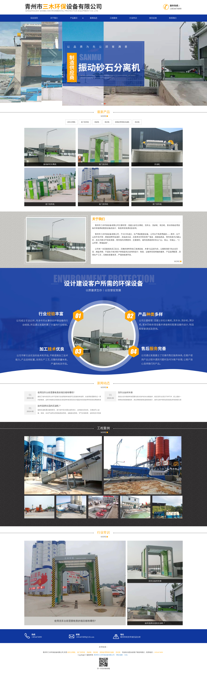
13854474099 (158, 652)
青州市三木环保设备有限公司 (104, 655)
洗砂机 (96, 122)
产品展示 (73, 18)
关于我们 (54, 18)
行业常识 (133, 18)
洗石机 (137, 122)
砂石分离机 (71, 122)
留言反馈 (153, 18)
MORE (103, 116)
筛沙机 (107, 122)
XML (126, 655)
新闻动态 (93, 18)
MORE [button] (177, 261)
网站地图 (119, 655)
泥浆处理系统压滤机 (122, 122)
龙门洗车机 (85, 122)
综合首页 (34, 18)
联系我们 (173, 18)
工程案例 (113, 18)
